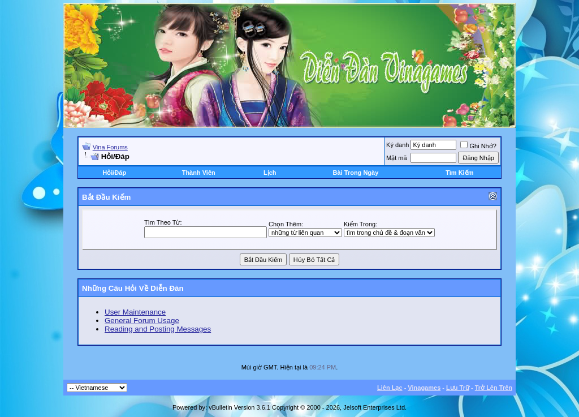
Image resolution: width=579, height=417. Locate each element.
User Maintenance (135, 312)
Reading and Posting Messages (158, 329)
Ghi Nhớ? (478, 146)
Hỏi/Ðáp (114, 172)
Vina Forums (110, 147)
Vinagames (424, 387)
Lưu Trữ (457, 387)
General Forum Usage (142, 320)
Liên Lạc (390, 387)
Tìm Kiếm (459, 172)
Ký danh (397, 144)
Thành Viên (198, 172)
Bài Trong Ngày (356, 172)
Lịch (269, 172)
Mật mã (396, 157)
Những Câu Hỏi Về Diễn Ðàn (133, 288)
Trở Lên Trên (493, 387)
